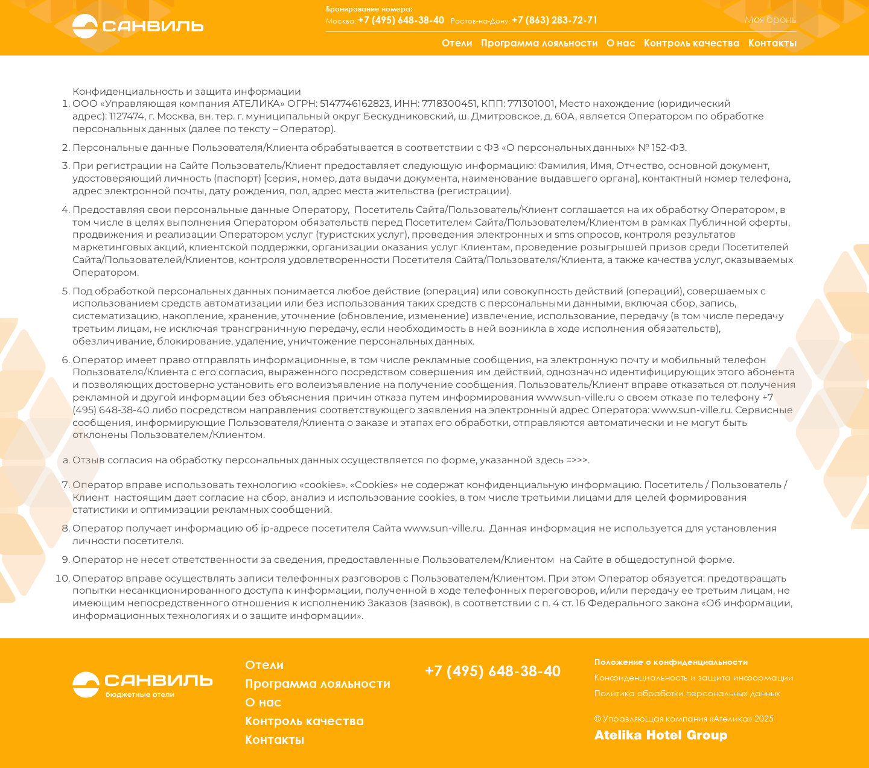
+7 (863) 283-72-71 (555, 20)
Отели (457, 43)
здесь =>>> (561, 460)
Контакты (772, 43)
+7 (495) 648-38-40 (401, 20)
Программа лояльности (539, 43)
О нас (620, 43)
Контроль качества (692, 43)
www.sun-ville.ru (576, 397)
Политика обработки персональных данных (687, 693)
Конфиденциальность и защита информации (694, 677)
